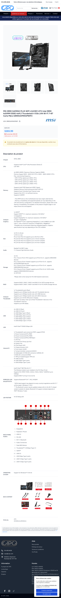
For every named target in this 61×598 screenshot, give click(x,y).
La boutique (4, 569)
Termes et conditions (38, 549)
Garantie (3, 571)
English (56, 2)
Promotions (39, 13)
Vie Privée (34, 552)
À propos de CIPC (6, 566)
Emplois (3, 574)
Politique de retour (37, 547)
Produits (7, 13)
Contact (55, 13)
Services (47, 13)
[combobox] (23, 8)
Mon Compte (49, 2)
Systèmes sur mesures (19, 13)
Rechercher (35, 8)
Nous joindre (35, 544)
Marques (31, 13)
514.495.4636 (5, 2)
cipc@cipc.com (8, 553)
